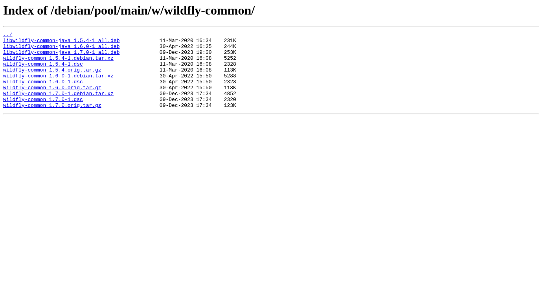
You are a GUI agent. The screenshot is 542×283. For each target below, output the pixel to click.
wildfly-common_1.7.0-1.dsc (43, 113)
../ (7, 35)
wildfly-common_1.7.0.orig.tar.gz (52, 120)
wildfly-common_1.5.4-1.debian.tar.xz (58, 63)
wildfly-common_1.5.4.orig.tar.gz (52, 77)
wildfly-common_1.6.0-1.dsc (43, 92)
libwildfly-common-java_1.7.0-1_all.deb (61, 56)
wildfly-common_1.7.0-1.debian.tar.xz (58, 106)
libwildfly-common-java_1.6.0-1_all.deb (61, 49)
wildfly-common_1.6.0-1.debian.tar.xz (58, 84)
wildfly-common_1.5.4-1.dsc (43, 70)
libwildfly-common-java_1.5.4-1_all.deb (61, 42)
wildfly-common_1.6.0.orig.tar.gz (52, 99)
